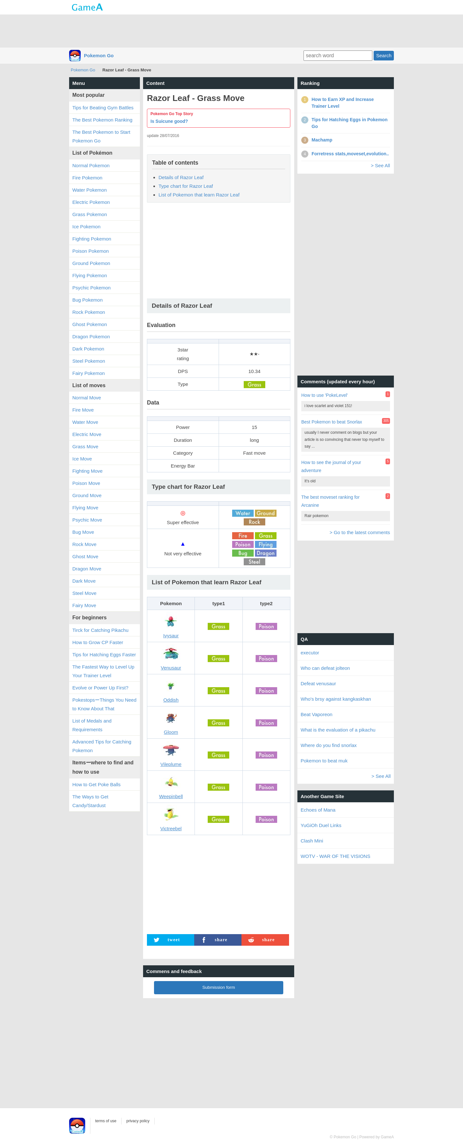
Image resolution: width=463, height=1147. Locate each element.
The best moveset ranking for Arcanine (330, 501)
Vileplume (171, 764)
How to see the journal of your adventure (331, 466)
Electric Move (86, 434)
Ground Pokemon (91, 263)
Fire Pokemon (87, 177)
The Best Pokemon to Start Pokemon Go (101, 136)
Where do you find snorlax (329, 745)
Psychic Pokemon (91, 287)
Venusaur (171, 667)
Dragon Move (86, 568)
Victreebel (170, 828)
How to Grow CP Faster (97, 642)
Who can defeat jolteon (325, 668)
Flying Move (85, 507)
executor (310, 652)
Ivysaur (170, 635)
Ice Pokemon (86, 226)
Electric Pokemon (91, 202)
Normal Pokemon (91, 165)
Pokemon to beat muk (324, 760)
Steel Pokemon (88, 361)
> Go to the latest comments (360, 532)
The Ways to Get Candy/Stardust (90, 801)
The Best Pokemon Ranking (102, 120)
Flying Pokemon (89, 275)
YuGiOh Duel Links (321, 825)
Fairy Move (84, 605)
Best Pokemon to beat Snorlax (331, 421)
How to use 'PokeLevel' (324, 395)
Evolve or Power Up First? (100, 687)
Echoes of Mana (318, 810)
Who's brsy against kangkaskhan (336, 699)
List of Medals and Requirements (92, 725)
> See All (380, 165)
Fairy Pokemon (88, 373)
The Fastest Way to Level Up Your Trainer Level (103, 671)
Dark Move (84, 581)
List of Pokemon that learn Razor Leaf (199, 194)
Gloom (171, 732)
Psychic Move (87, 520)
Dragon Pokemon (91, 336)
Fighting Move (87, 471)
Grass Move (85, 446)
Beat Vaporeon (316, 714)
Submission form (218, 987)
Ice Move (82, 458)
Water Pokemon (89, 190)
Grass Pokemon (89, 214)
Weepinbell (171, 796)
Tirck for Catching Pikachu (100, 630)
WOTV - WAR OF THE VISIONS (335, 856)
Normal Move (86, 397)
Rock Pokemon (88, 312)
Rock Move (84, 544)
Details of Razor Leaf (181, 177)
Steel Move (84, 593)
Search (384, 55)
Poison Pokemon (90, 251)
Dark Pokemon (88, 348)
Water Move (85, 422)
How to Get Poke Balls (96, 784)
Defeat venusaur (318, 683)
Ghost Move (85, 556)
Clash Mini (312, 840)
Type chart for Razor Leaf (186, 186)
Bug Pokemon (87, 300)
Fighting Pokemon (91, 238)
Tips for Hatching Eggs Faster (104, 654)
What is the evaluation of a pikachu (338, 730)
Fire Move (83, 410)
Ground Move (87, 495)
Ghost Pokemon (89, 324)
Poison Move (86, 483)
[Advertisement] (231, 30)
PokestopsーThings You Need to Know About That (104, 704)
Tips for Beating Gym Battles (102, 107)
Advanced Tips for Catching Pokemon (101, 746)
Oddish (171, 700)
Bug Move (83, 532)
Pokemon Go (99, 55)
